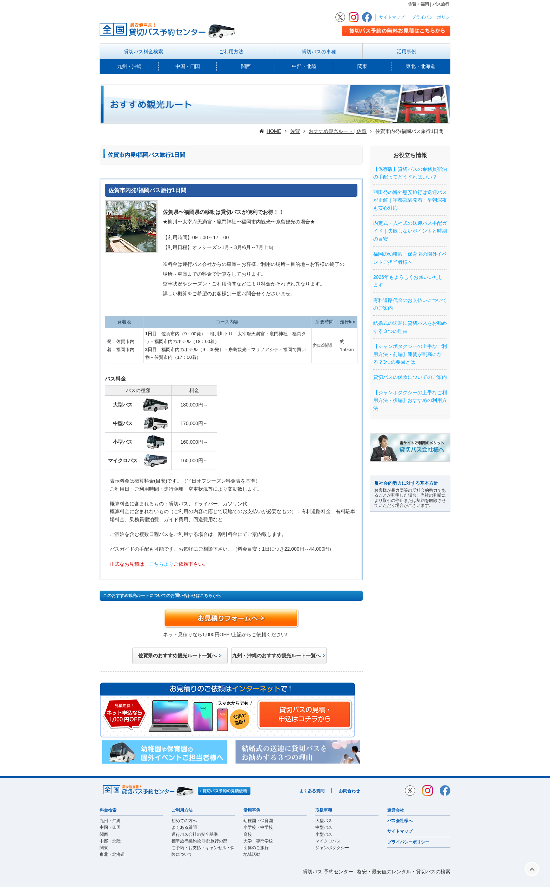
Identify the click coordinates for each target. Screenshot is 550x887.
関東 (362, 66)
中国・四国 (187, 66)
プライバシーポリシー (433, 17)
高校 (247, 834)
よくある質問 (311, 790)
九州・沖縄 (129, 66)
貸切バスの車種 (319, 51)
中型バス (323, 827)
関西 (246, 66)
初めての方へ (184, 820)
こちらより (161, 564)
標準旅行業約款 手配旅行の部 (199, 841)
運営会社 (395, 810)
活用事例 (406, 51)
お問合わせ (349, 790)
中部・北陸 (304, 66)
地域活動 (251, 854)
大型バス (323, 820)
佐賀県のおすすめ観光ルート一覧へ (177, 655)
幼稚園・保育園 (258, 820)
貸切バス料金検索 (143, 51)
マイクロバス (328, 841)
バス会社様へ (399, 820)
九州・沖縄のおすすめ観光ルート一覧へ (276, 655)
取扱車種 (323, 810)
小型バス (323, 834)
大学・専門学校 (258, 841)
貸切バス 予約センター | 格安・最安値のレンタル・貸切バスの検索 (376, 871)
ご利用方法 (231, 51)
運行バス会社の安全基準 (195, 834)
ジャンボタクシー (332, 847)
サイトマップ (391, 17)
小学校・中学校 (258, 827)
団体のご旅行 (256, 847)
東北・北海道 (420, 66)
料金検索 (108, 810)
